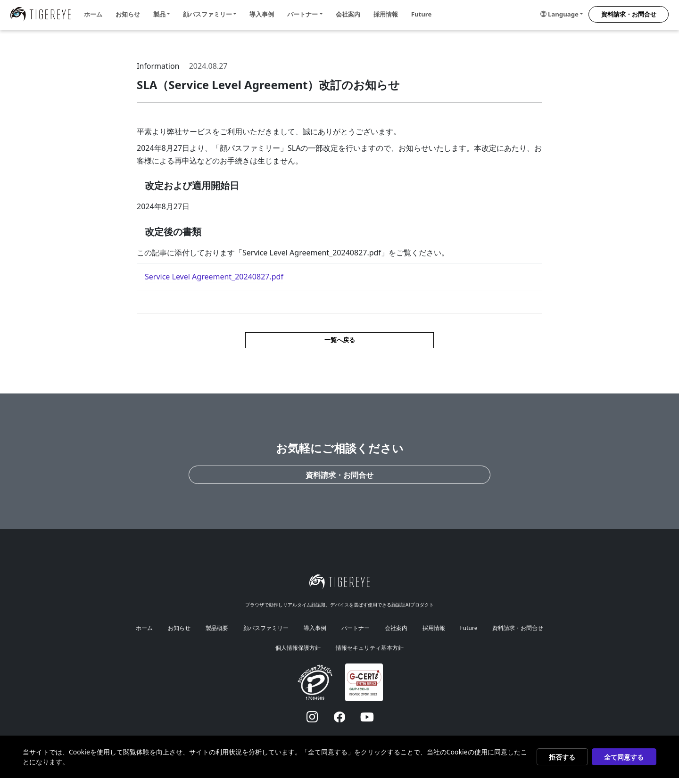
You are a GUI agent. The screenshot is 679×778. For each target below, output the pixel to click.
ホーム (93, 14)
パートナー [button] (302, 14)
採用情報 (385, 14)
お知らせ (128, 14)
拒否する (562, 757)
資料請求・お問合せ (628, 14)
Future (421, 14)
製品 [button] (159, 14)
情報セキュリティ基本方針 (370, 648)
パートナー (355, 628)
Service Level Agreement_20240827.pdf (214, 276)
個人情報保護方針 (298, 648)
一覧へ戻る (339, 340)
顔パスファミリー (266, 628)
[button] (562, 14)
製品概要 (217, 628)
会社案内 (348, 14)
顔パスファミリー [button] (207, 14)
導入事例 (261, 14)
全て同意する (624, 757)
